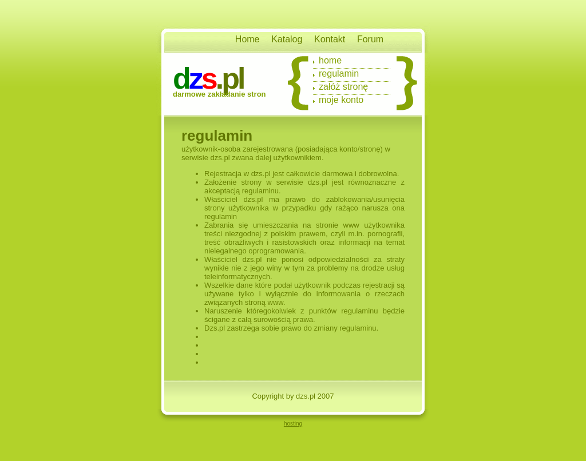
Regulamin (339, 73)
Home (247, 39)
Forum (370, 39)
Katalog (286, 39)
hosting (293, 423)
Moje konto (341, 100)
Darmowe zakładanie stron (219, 94)
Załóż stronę (343, 87)
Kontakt (329, 39)
